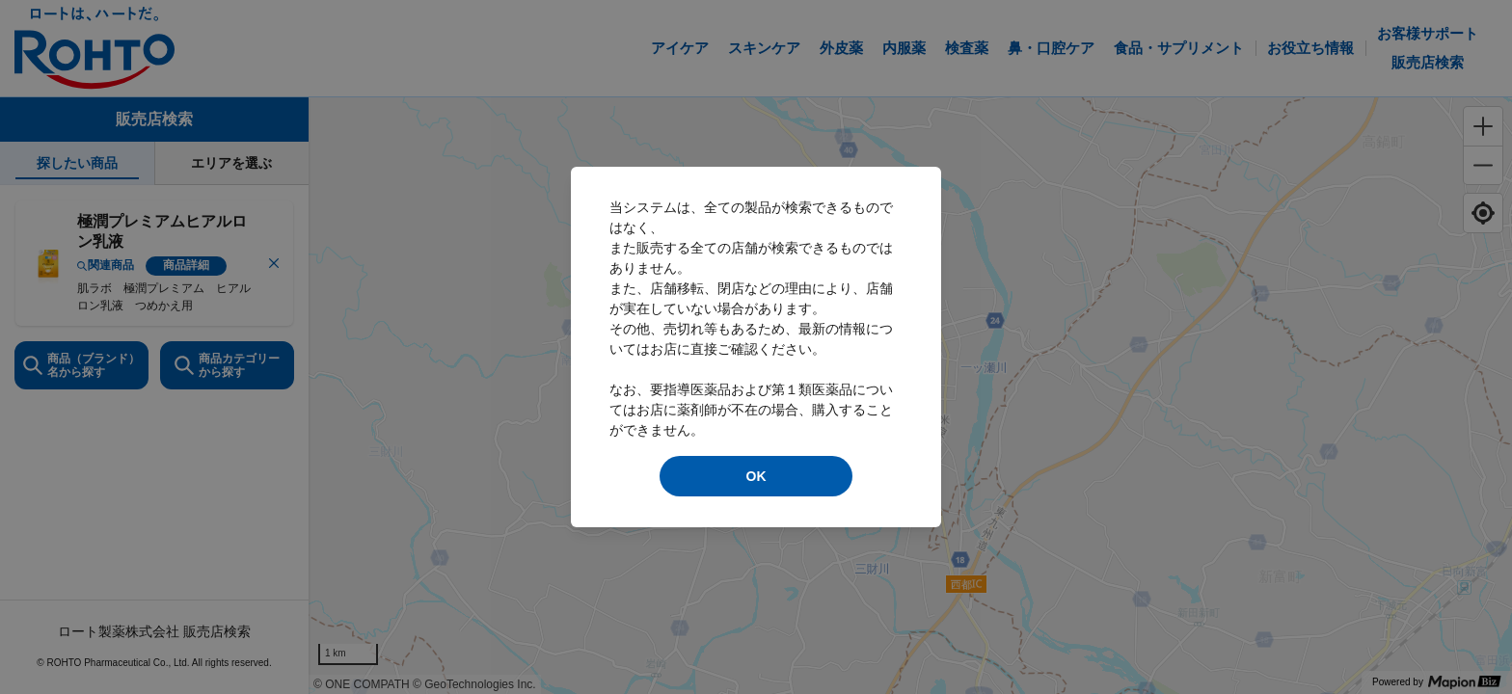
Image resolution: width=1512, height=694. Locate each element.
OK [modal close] (756, 476)
